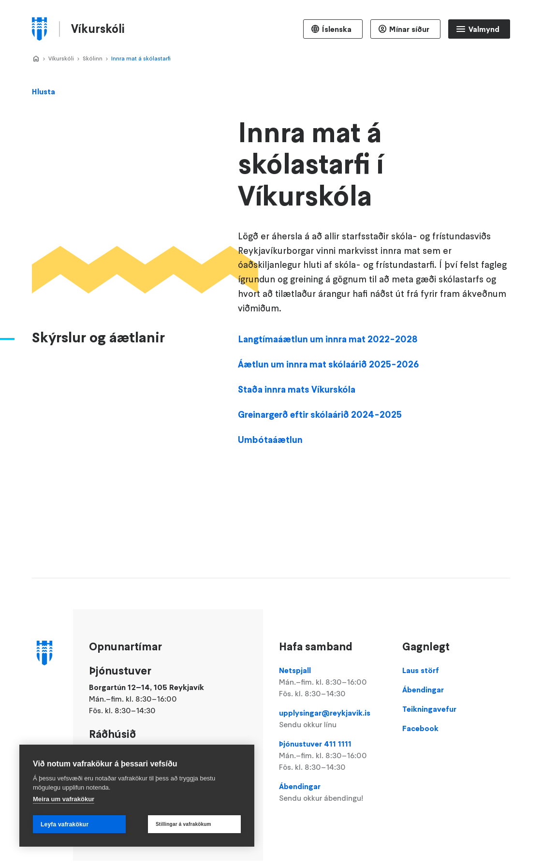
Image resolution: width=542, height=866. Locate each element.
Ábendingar (333, 792)
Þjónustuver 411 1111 (333, 756)
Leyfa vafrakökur (64, 824)
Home (36, 59)
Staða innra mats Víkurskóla (297, 424)
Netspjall (333, 682)
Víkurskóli (61, 58)
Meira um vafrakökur (63, 799)
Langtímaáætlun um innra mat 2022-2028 (328, 374)
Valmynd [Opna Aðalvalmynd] (484, 29)
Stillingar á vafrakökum (183, 824)
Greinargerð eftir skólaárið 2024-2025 (320, 449)
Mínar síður (409, 29)
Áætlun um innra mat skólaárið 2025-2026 (328, 399)
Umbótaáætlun (270, 474)
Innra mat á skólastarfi (141, 58)
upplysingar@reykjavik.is (333, 719)
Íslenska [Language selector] (337, 29)
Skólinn (93, 58)
